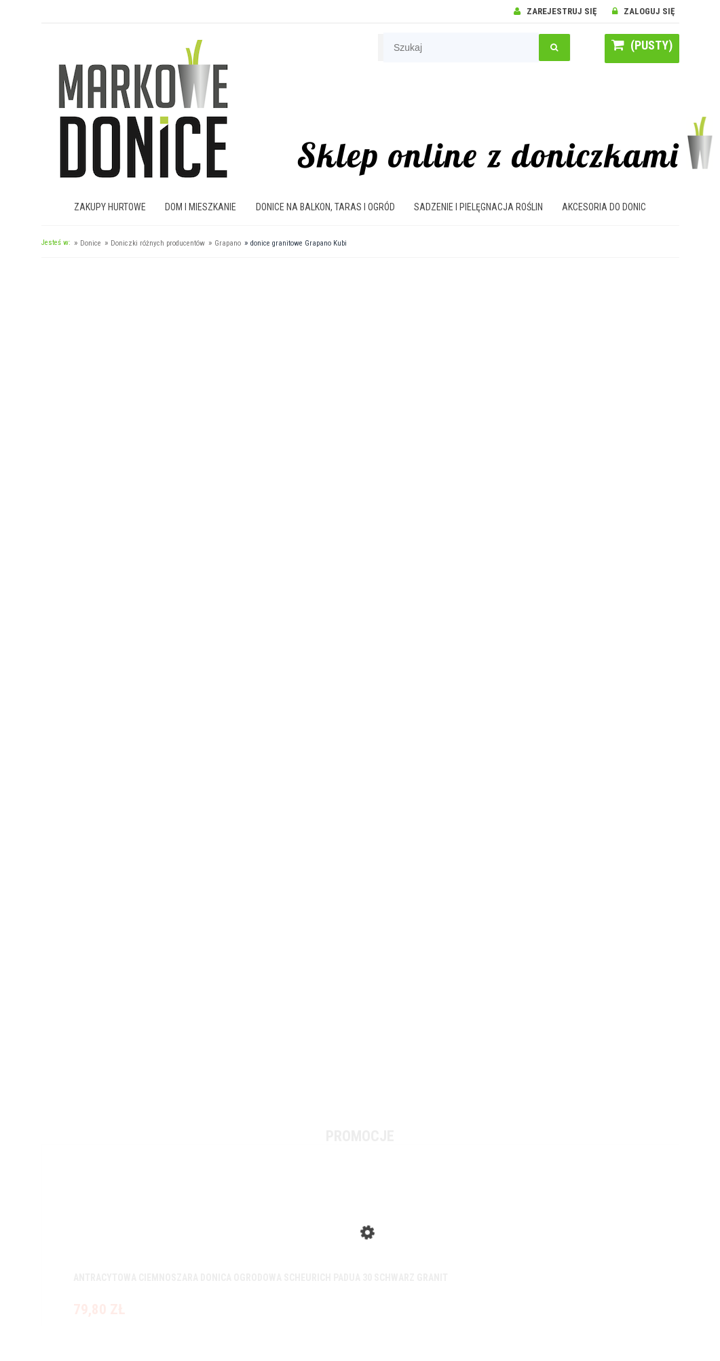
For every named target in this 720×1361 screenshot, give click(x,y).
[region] (360, 685)
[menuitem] (110, 207)
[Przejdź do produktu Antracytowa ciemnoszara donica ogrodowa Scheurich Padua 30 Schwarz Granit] (360, 1224)
